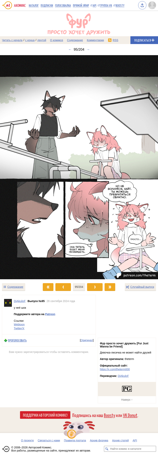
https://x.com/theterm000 (115, 369)
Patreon (50, 314)
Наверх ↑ (127, 399)
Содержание (75, 40)
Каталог (34, 5)
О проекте (27, 440)
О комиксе (56, 40)
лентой (41, 40)
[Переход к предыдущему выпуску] (19, 167)
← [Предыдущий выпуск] (70, 49)
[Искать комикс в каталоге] (107, 449)
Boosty (120, 5)
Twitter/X (19, 328)
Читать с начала (12, 40)
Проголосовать (17, 340)
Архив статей (120, 440)
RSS (115, 40)
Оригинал (87, 340)
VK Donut (130, 415)
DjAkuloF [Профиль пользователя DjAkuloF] (20, 301)
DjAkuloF (123, 375)
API (94, 5)
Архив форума (99, 440)
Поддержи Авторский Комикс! (45, 414)
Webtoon (19, 324)
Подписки (47, 5)
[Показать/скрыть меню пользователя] (152, 5)
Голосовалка (63, 5)
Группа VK (106, 5)
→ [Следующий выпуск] (88, 49)
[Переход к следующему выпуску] (79, 167)
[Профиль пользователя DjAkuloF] (8, 314)
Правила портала (75, 440)
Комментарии (95, 40)
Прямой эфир (81, 5)
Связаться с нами (49, 440)
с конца (30, 40)
